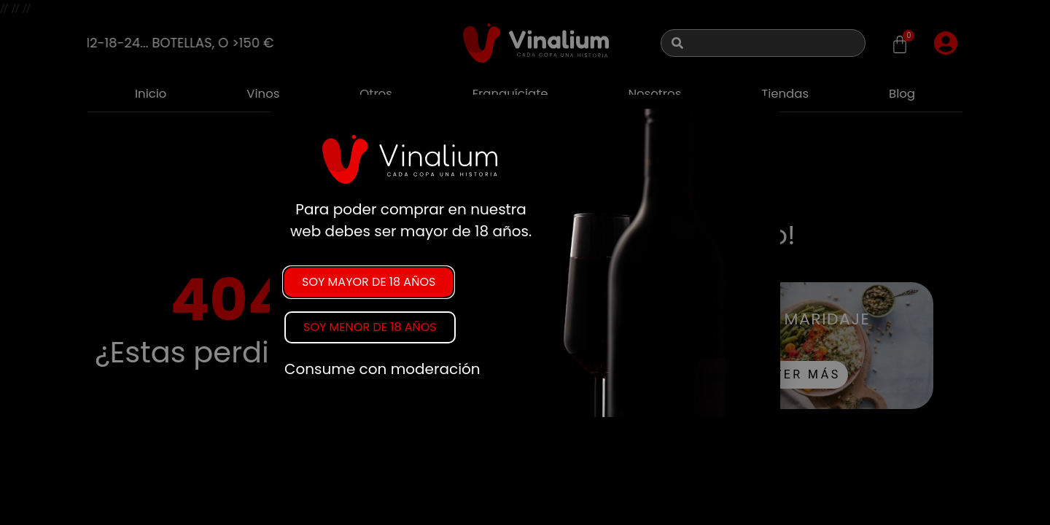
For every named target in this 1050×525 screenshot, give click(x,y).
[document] (525, 262)
